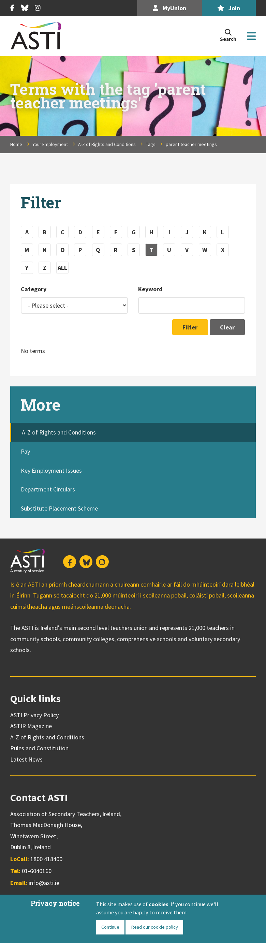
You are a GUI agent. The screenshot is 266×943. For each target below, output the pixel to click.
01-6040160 (36, 871)
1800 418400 (46, 859)
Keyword (150, 289)
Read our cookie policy (154, 927)
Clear (227, 327)
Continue (110, 927)
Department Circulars (48, 489)
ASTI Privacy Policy (34, 715)
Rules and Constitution (39, 748)
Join (228, 8)
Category (33, 289)
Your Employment (50, 144)
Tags (151, 144)
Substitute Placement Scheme (59, 508)
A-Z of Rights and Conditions (107, 144)
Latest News (26, 759)
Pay (25, 451)
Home (16, 144)
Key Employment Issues (51, 470)
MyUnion (169, 8)
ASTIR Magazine (31, 726)
